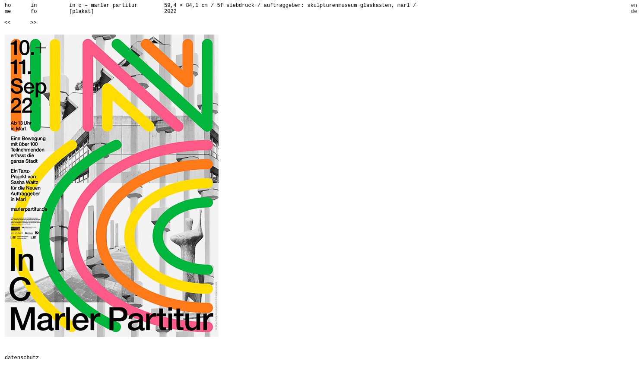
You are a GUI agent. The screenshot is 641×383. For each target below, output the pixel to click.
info (34, 9)
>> (33, 23)
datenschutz (22, 358)
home (8, 9)
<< (7, 23)
